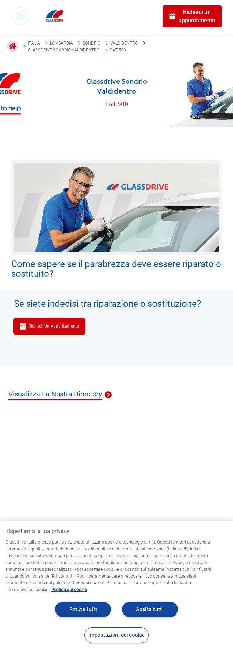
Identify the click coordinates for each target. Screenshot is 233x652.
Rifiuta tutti (83, 609)
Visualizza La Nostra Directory (55, 394)
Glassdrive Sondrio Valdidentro (63, 50)
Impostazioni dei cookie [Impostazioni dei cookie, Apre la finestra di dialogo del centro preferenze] (116, 635)
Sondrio (91, 43)
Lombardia (61, 43)
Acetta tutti (150, 609)
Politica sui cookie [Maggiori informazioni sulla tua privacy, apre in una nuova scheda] (69, 589)
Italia (34, 43)
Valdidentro (124, 43)
